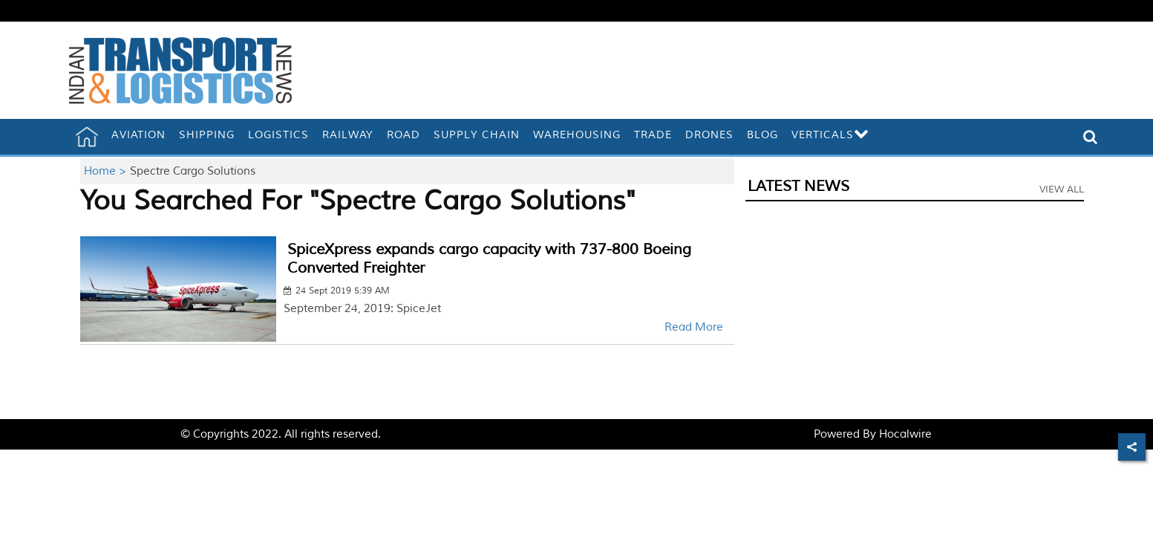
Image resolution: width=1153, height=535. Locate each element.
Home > (107, 171)
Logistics (278, 135)
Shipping (207, 135)
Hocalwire (905, 434)
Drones (709, 135)
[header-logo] (180, 70)
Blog (762, 135)
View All (1061, 189)
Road (403, 135)
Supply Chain (477, 135)
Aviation (138, 135)
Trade (653, 135)
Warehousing (577, 135)
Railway (347, 135)
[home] (87, 137)
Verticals (830, 135)
